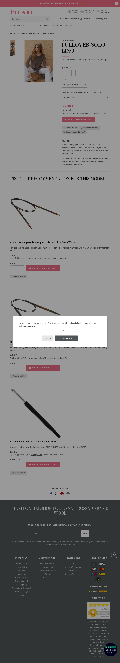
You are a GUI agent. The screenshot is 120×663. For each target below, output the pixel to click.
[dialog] (60, 331)
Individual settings (60, 331)
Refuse (47, 338)
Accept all (66, 338)
